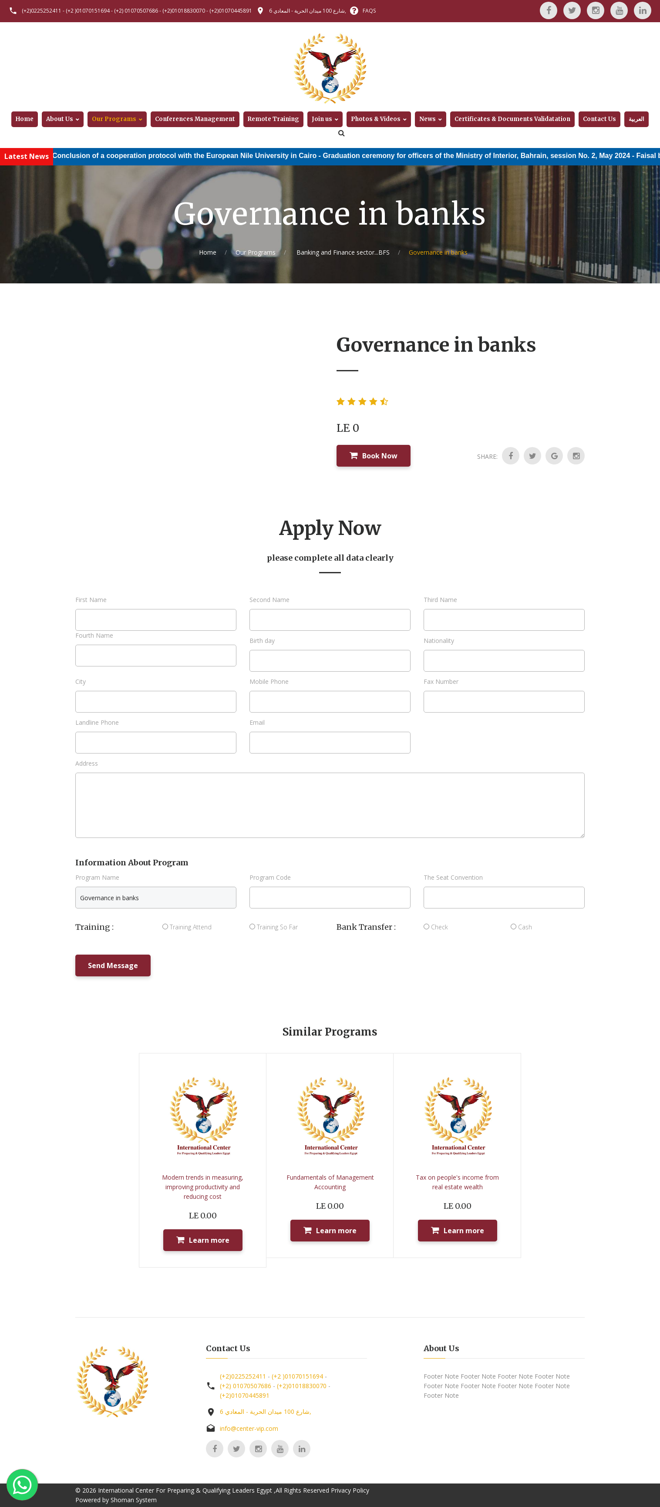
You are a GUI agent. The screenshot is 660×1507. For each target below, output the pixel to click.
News (427, 119)
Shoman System (134, 1500)
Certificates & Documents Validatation (512, 119)
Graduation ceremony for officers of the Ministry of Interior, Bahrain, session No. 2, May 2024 (498, 155)
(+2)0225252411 (41, 10)
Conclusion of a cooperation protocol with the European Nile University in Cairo (206, 155)
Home (25, 119)
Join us (322, 119)
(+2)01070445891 (230, 10)
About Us (59, 119)
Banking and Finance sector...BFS (342, 252)
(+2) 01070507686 (136, 10)
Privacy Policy (350, 1490)
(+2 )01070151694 (88, 10)
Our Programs (114, 119)
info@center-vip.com (249, 1428)
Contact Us (599, 119)
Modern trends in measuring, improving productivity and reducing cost (202, 1187)
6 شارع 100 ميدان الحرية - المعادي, (307, 10)
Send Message (113, 965)
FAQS (369, 10)
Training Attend (187, 927)
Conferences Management (195, 119)
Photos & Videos (376, 119)
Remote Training (273, 119)
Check (436, 927)
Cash (521, 927)
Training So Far (273, 927)
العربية (636, 119)
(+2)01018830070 (183, 10)
